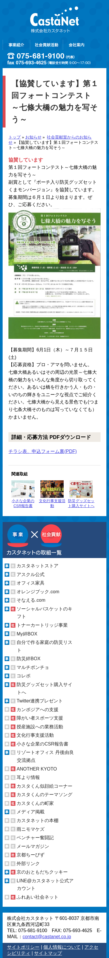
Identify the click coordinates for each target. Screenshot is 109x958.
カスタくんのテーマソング (44, 794)
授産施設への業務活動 (40, 726)
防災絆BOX (28, 658)
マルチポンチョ (33, 667)
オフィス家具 (30, 582)
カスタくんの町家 (35, 803)
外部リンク (28, 863)
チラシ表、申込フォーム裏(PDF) (42, 451)
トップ (14, 137)
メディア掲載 (30, 811)
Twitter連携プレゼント (40, 700)
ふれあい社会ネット (37, 897)
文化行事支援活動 (52, 494)
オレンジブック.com (38, 591)
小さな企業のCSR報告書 (23, 494)
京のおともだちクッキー (42, 872)
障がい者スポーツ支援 (40, 718)
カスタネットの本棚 (37, 820)
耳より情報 (28, 777)
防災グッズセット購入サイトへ (81, 494)
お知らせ (33, 137)
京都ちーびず (30, 854)
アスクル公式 (30, 574)
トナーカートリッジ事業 (42, 625)
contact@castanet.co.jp (47, 936)
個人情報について (62, 947)
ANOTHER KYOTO (37, 768)
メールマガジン (33, 846)
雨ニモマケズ (30, 828)
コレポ (24, 675)
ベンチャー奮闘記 (35, 837)
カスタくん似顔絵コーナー (44, 786)
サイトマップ (48, 953)
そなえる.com (31, 600)
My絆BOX (27, 633)
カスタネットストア (37, 565)
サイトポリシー (23, 947)
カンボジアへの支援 (37, 709)
